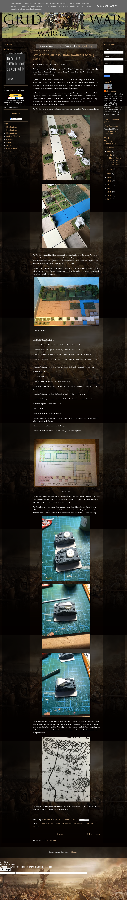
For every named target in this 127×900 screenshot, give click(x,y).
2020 (109, 192)
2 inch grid (44, 823)
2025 (109, 174)
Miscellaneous (12, 149)
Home (59, 834)
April (111, 169)
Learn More (102, 6)
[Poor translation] (7, 869)
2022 (109, 185)
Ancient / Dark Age (14, 136)
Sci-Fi (8, 142)
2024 (109, 177)
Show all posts (85, 46)
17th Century (11, 133)
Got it (113, 6)
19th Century (11, 127)
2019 (109, 196)
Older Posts (93, 834)
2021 (109, 188)
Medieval (9, 139)
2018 (109, 199)
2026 (109, 152)
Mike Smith (111, 91)
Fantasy (9, 145)
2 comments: (69, 820)
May (111, 155)
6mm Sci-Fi (56, 823)
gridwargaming (69, 823)
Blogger (74, 852)
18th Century (11, 130)
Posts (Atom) (51, 841)
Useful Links (11, 152)
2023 (109, 181)
